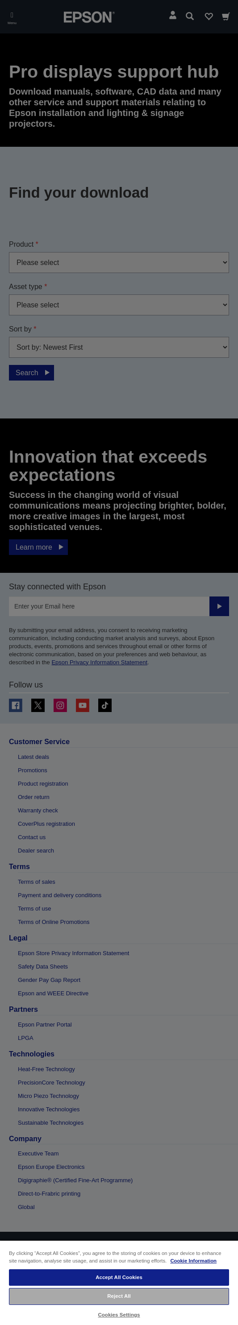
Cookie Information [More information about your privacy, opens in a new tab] (193, 1260)
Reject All (119, 1296)
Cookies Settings (119, 1314)
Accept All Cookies (119, 1277)
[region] (119, 1282)
